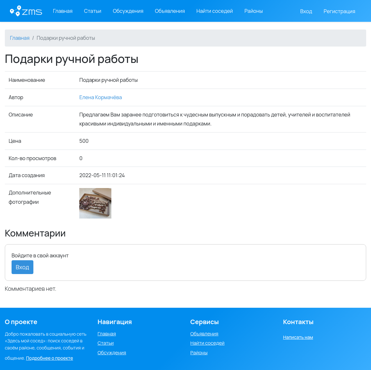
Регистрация (340, 11)
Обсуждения (128, 10)
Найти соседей (214, 10)
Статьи (92, 10)
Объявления (170, 10)
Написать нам (298, 337)
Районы (254, 10)
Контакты (298, 321)
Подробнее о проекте (49, 358)
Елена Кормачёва (100, 97)
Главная (63, 10)
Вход (306, 11)
